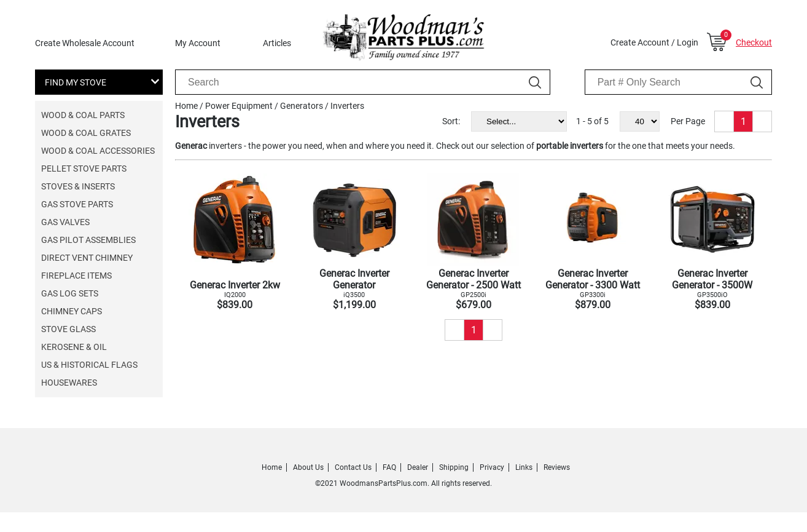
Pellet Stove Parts (84, 168)
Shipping (454, 467)
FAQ (389, 467)
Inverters (347, 106)
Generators (301, 106)
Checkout (754, 42)
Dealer (417, 467)
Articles (277, 43)
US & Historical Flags (89, 365)
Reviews (557, 467)
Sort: (451, 121)
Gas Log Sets (69, 293)
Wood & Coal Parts (83, 115)
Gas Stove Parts (77, 204)
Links (523, 467)
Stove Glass (68, 329)
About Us (308, 467)
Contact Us (353, 467)
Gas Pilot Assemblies (88, 240)
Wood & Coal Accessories (98, 151)
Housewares (69, 382)
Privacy (492, 467)
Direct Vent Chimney (87, 258)
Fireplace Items (76, 275)
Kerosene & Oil (74, 347)
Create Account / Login (654, 42)
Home (186, 106)
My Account (197, 43)
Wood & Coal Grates (86, 133)
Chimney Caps (71, 311)
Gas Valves (65, 222)
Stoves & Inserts (78, 186)
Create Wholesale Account (84, 43)
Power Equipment (239, 106)
